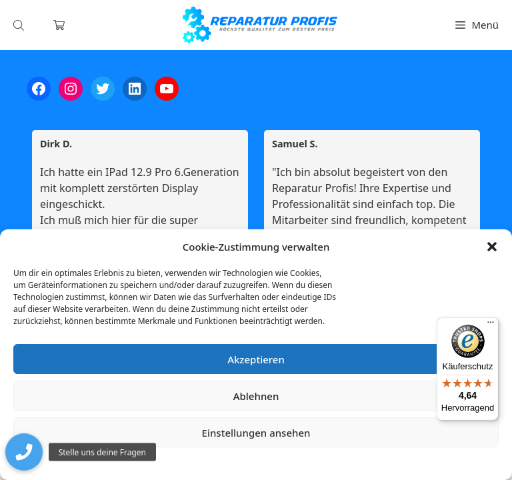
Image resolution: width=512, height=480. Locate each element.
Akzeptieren (256, 359)
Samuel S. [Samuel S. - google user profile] (295, 144)
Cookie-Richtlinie (186, 463)
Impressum (335, 463)
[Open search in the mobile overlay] (20, 25)
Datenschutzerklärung (265, 463)
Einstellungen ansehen (256, 432)
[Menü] (491, 325)
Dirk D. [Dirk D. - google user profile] (56, 144)
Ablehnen (256, 396)
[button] (492, 246)
